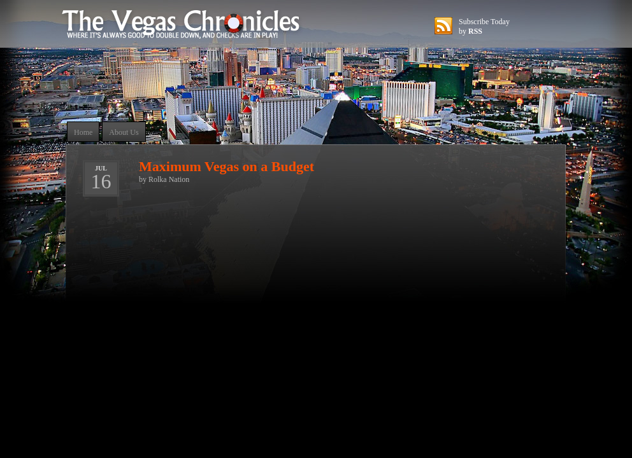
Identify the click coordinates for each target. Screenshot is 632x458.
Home (83, 132)
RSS (475, 31)
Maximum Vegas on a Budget (226, 166)
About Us (123, 132)
